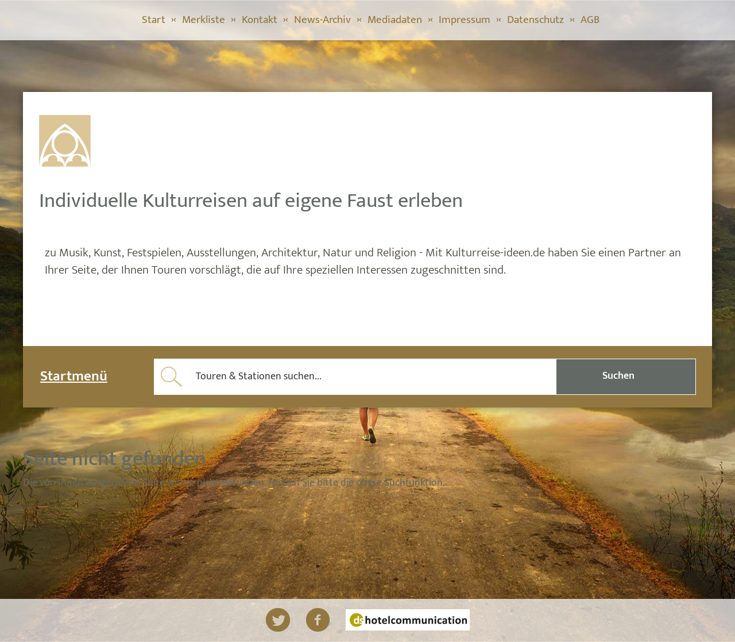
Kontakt (259, 20)
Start (153, 20)
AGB (590, 20)
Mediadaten (395, 20)
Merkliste (203, 20)
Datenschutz (535, 20)
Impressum (464, 20)
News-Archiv (322, 20)
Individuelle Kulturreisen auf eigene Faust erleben (251, 200)
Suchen (618, 376)
